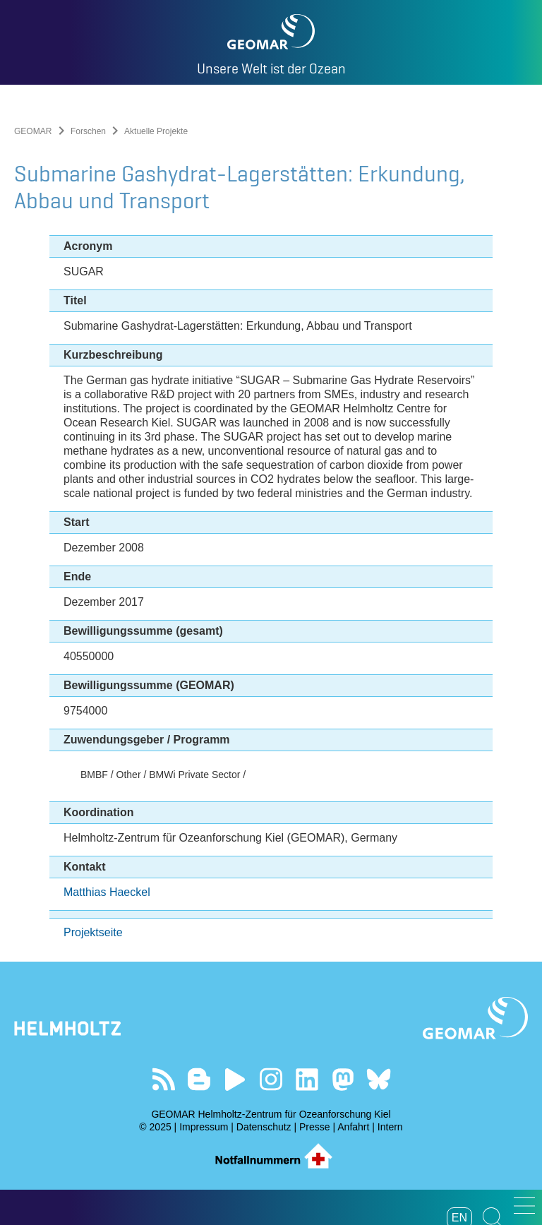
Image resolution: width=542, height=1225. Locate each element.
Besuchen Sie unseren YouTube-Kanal (235, 1079)
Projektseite (93, 932)
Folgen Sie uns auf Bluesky (378, 1079)
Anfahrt (353, 1127)
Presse (314, 1127)
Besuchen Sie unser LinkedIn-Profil (306, 1079)
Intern (390, 1127)
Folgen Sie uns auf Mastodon (342, 1079)
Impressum (203, 1127)
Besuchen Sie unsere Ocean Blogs (199, 1079)
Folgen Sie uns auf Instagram (271, 1079)
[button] (524, 1205)
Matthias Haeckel (107, 892)
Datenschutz (263, 1127)
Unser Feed (163, 1079)
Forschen (88, 131)
